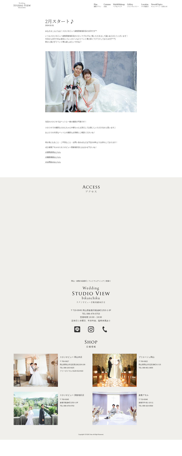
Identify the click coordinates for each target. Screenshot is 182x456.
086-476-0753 (93, 314)
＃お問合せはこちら (53, 162)
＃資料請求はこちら (53, 152)
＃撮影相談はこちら (53, 157)
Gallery (130, 4)
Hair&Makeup (119, 4)
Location (144, 4)
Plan (95, 4)
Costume (107, 4)
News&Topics (156, 4)
